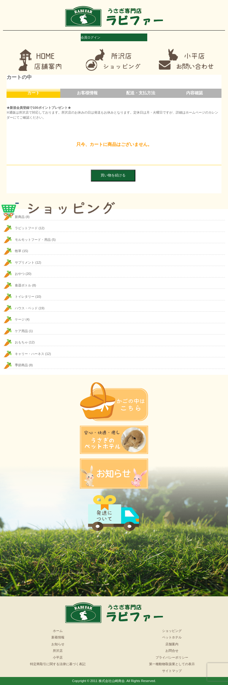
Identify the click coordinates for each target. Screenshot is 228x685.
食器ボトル (23, 285)
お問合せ (171, 650)
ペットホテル (172, 637)
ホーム (58, 631)
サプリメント (24, 262)
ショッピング (172, 631)
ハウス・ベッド (26, 308)
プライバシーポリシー (172, 657)
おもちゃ (21, 342)
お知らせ (57, 644)
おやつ (20, 273)
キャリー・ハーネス (29, 354)
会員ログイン (90, 37)
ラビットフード (26, 228)
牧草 (18, 251)
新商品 (20, 217)
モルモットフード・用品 (33, 239)
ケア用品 (21, 331)
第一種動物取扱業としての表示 (172, 664)
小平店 (58, 657)
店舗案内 (171, 644)
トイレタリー (24, 296)
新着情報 (57, 637)
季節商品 (21, 365)
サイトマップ (172, 671)
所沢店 (58, 650)
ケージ (20, 319)
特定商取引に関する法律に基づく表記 (58, 664)
